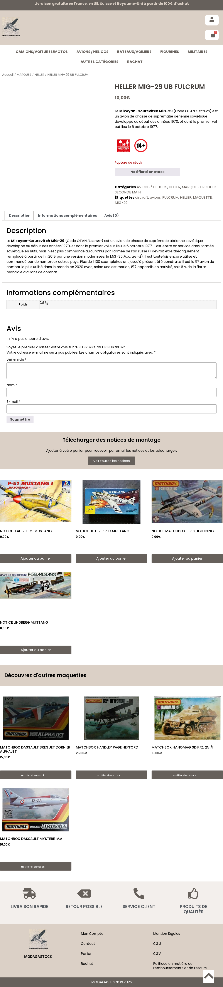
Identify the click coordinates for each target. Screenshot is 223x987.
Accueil (8, 74)
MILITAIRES (198, 51)
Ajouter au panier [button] (35, 558)
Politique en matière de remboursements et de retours (180, 965)
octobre (142, 126)
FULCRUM (170, 197)
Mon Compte (92, 933)
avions (155, 197)
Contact (88, 943)
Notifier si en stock (147, 171)
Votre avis (16, 360)
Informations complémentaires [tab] (67, 215)
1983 (33, 251)
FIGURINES (169, 51)
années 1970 (167, 121)
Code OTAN (185, 111)
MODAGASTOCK (38, 956)
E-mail (13, 401)
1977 (153, 126)
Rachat (135, 61)
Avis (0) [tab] (111, 215)
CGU (157, 943)
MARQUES (24, 74)
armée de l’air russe (130, 251)
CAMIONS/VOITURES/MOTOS (42, 51)
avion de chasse (133, 116)
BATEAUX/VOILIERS (134, 51)
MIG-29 (121, 202)
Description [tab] (19, 215)
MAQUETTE (202, 197)
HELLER (39, 74)
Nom (12, 385)
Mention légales (166, 933)
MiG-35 (125, 256)
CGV (157, 953)
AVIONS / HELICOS (92, 51)
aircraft (141, 197)
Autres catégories (99, 61)
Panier (86, 953)
